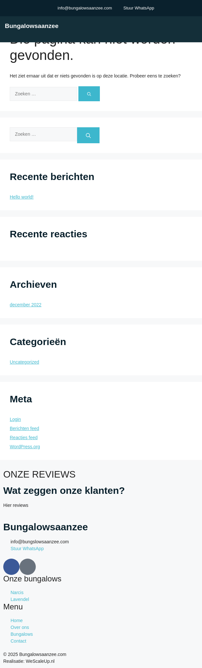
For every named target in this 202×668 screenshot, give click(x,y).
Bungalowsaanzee (32, 25)
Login (15, 419)
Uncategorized (24, 362)
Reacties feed (24, 437)
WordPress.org (25, 446)
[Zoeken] (89, 93)
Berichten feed (24, 428)
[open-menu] (196, 25)
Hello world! (22, 197)
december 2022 (25, 304)
